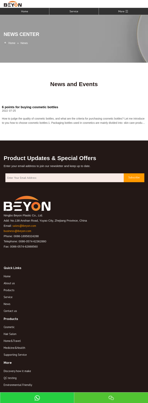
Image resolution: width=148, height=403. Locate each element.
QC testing (10, 378)
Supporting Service (15, 354)
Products (9, 290)
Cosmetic (9, 327)
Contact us (10, 311)
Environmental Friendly (18, 385)
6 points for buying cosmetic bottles (30, 107)
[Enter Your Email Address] (63, 178)
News (7, 304)
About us (9, 283)
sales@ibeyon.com (24, 226)
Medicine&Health (14, 348)
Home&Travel (12, 341)
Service (74, 11)
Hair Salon (10, 334)
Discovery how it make (17, 371)
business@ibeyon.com (17, 231)
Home (24, 11)
